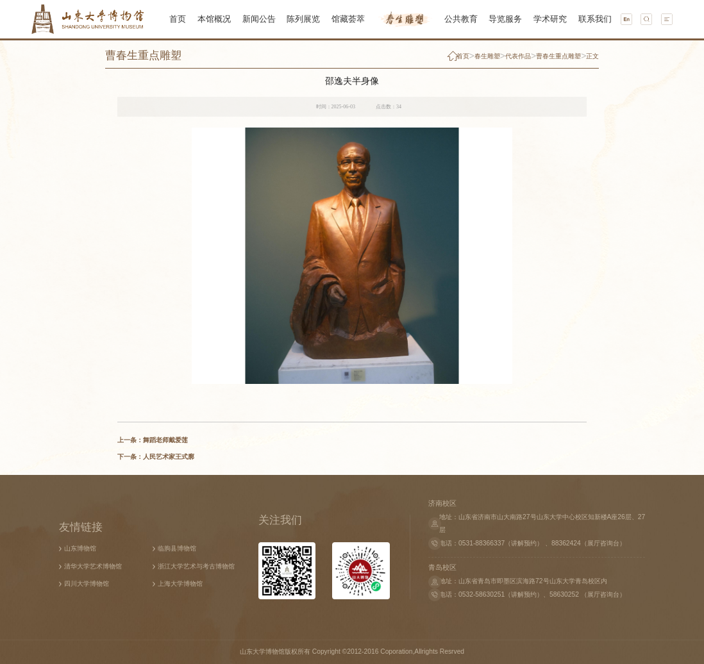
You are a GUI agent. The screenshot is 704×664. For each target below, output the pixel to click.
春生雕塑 (487, 56)
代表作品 (518, 56)
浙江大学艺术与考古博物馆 (196, 566)
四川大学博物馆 (86, 583)
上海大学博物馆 (180, 583)
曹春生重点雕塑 (143, 55)
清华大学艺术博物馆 (93, 566)
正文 (592, 56)
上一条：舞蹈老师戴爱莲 (152, 440)
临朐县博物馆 (177, 548)
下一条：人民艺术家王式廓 (155, 456)
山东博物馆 (80, 548)
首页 (463, 56)
